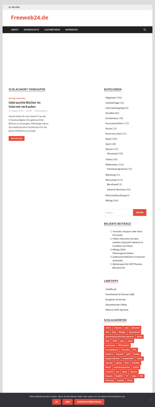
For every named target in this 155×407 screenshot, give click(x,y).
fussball (119, 354)
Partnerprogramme (117, 168)
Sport (108, 143)
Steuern (110, 149)
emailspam (110, 345)
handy (139, 358)
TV (127, 376)
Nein (67, 402)
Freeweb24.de (29, 17)
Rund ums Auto (114, 133)
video (134, 376)
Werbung (110, 174)
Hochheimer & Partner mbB (120, 294)
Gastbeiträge (52, 29)
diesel (139, 336)
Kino (127, 363)
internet (109, 363)
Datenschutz (31, 29)
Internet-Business (116, 189)
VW (141, 376)
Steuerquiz (112, 153)
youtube (120, 380)
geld (128, 354)
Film (135, 349)
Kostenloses (112, 118)
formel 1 (109, 354)
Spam (108, 138)
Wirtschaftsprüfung (116, 195)
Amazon (117, 328)
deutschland (134, 332)
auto (127, 328)
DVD (115, 341)
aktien (108, 328)
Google (136, 354)
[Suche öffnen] (145, 29)
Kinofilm (110, 113)
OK (56, 402)
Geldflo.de (111, 289)
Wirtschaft (111, 179)
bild (107, 332)
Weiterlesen (15, 137)
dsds (107, 341)
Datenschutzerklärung (89, 402)
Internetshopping (17, 98)
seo (117, 371)
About (15, 29)
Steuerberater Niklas (116, 304)
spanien (133, 371)
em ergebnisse (112, 349)
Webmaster (112, 164)
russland (109, 371)
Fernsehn (125, 349)
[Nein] (151, 399)
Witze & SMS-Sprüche (117, 309)
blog (114, 332)
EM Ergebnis (123, 345)
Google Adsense (113, 358)
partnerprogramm (122, 367)
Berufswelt (112, 184)
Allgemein (111, 97)
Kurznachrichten (114, 123)
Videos (109, 159)
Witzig (109, 200)
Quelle (136, 367)
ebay (122, 341)
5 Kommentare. (41, 111)
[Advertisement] (77, 60)
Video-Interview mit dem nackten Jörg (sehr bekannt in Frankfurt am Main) (127, 242)
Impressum (71, 29)
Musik (109, 128)
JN (30, 111)
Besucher (136, 328)
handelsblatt (128, 358)
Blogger (122, 332)
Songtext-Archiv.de (115, 299)
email (130, 341)
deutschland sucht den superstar (120, 336)
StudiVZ (119, 376)
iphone (119, 363)
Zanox (130, 380)
